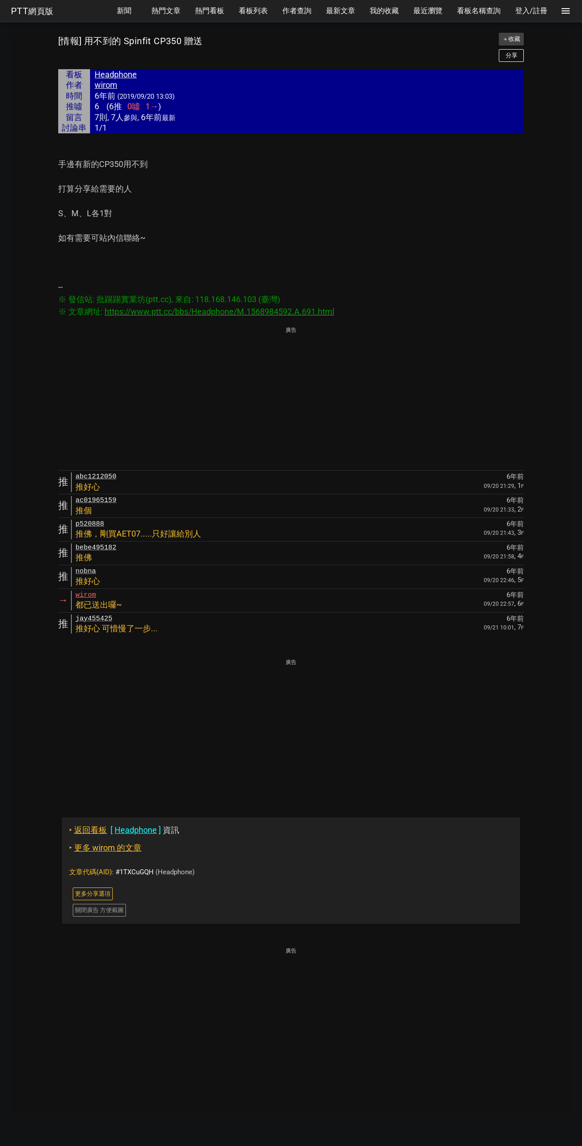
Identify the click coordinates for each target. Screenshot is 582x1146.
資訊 (124, 830)
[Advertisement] (291, 399)
